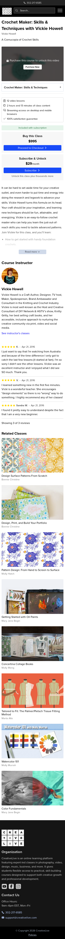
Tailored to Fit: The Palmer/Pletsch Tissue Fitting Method (31, 712)
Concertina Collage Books (17, 664)
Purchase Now (32, 67)
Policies (32, 935)
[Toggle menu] (60, 10)
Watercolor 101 (10, 761)
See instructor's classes (15, 333)
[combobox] (34, 10)
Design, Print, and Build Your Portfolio (24, 523)
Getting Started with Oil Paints (20, 617)
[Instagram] (18, 886)
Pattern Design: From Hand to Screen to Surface (30, 570)
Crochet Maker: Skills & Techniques (25, 87)
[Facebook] (11, 886)
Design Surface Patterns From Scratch (24, 476)
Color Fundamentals (14, 808)
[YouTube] (4, 886)
